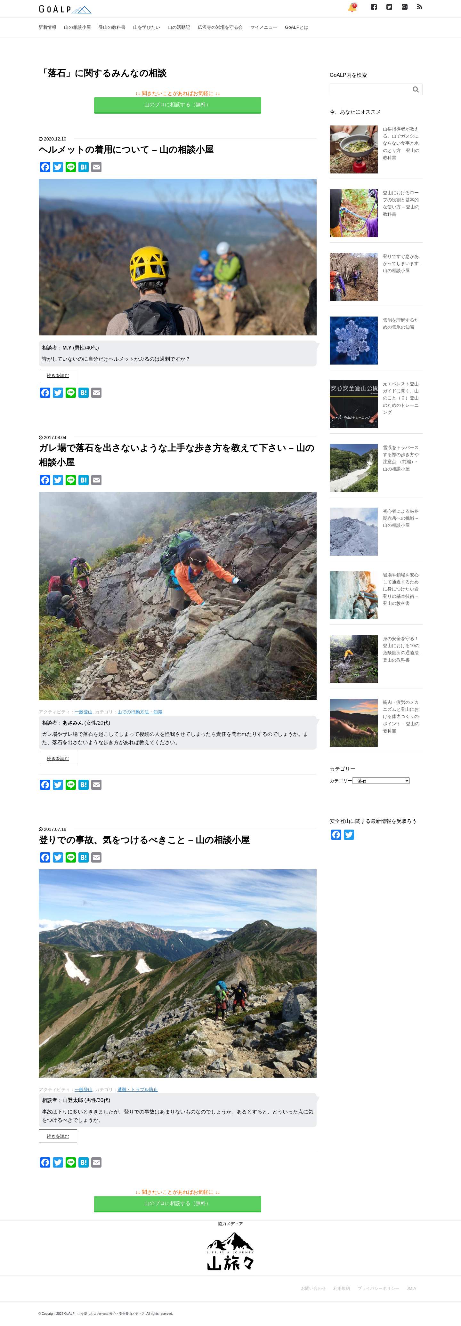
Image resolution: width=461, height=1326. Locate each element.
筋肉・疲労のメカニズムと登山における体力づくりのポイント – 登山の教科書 (401, 717)
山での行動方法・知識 (139, 711)
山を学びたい (146, 27)
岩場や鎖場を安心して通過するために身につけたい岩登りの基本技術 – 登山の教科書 (401, 589)
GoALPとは (296, 27)
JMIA (411, 1288)
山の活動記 (179, 27)
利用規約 (341, 1288)
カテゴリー (341, 780)
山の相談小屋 (77, 27)
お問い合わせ (313, 1288)
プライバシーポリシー (378, 1288)
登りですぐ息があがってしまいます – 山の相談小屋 (403, 263)
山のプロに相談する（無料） (177, 104)
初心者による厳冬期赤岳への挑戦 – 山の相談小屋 (401, 518)
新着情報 (47, 27)
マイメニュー (263, 27)
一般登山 (84, 711)
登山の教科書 (112, 27)
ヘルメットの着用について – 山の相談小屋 (126, 150)
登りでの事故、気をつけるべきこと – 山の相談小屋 (144, 840)
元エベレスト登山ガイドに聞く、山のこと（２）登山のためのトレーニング (401, 398)
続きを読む (58, 375)
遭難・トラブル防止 (137, 1089)
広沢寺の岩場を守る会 (220, 27)
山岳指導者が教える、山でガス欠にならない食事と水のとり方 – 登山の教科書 (401, 143)
